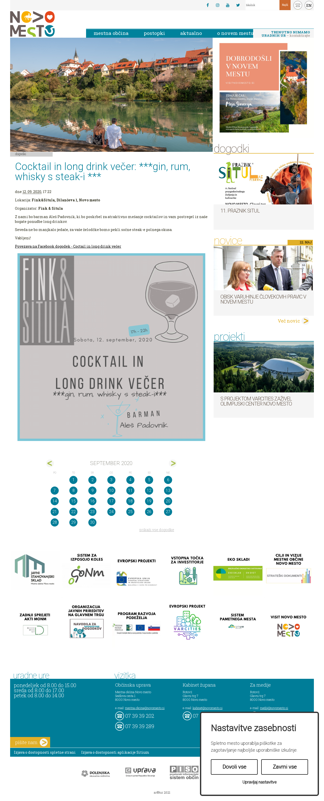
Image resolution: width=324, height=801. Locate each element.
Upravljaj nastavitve (259, 782)
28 (54, 522)
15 (73, 501)
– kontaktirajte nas (285, 34)
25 (130, 511)
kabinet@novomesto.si (207, 708)
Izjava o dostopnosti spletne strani (45, 752)
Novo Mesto (44, 24)
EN (309, 5)
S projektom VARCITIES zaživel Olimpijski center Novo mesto (256, 401)
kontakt (297, 5)
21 (54, 511)
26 (149, 511)
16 (92, 501)
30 (92, 522)
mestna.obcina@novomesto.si (145, 708)
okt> (173, 463)
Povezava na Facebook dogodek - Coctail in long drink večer (68, 246)
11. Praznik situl (240, 211)
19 (149, 501)
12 (149, 490)
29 (73, 522)
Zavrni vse (285, 767)
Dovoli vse (234, 767)
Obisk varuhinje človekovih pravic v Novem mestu (263, 299)
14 (54, 501)
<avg (50, 463)
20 (168, 501)
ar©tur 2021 (162, 792)
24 (111, 511)
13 (168, 490)
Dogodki (20, 154)
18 (130, 501)
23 (92, 511)
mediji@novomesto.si (274, 708)
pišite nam (31, 742)
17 (111, 501)
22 (73, 511)
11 (130, 490)
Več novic (289, 321)
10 (111, 490)
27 (168, 511)
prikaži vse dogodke (156, 529)
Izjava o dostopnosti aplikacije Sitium (115, 752)
